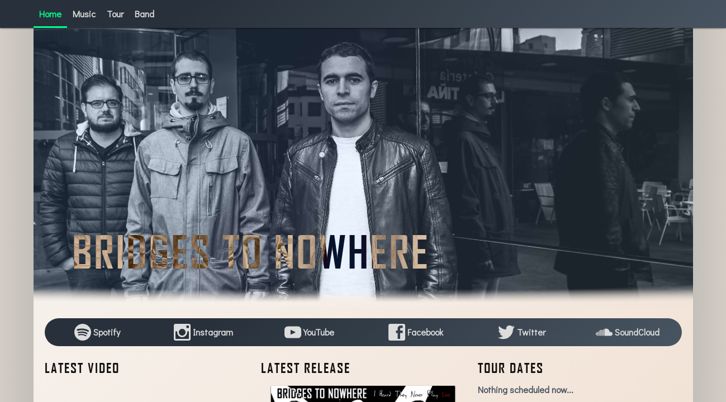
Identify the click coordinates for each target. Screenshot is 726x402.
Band (144, 14)
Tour (115, 14)
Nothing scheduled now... (525, 389)
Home (50, 14)
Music (84, 14)
